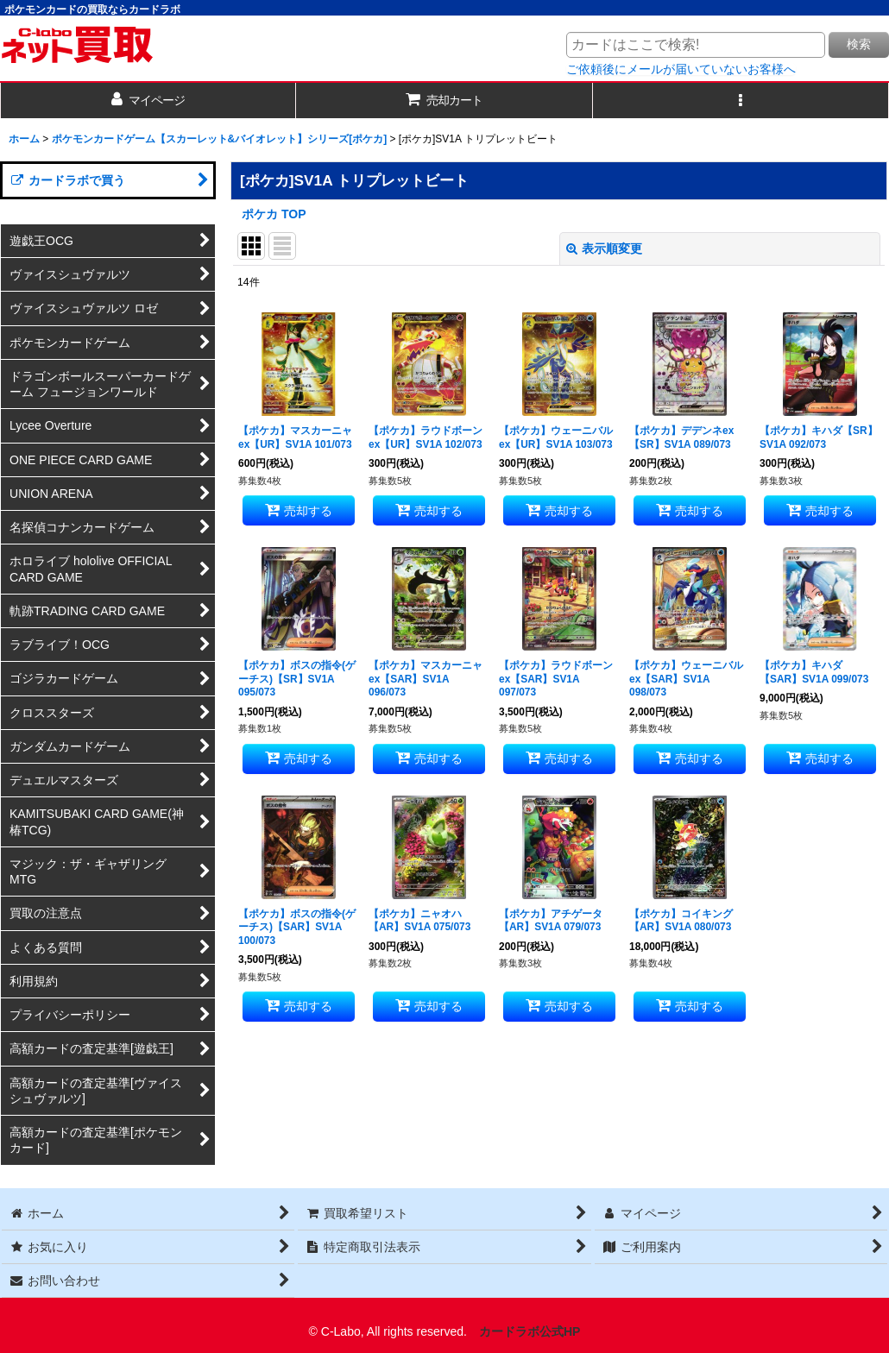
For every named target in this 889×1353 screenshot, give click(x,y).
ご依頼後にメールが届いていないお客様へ (681, 69)
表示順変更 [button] (604, 248)
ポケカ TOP (274, 214)
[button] (741, 100)
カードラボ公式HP (530, 1331)
